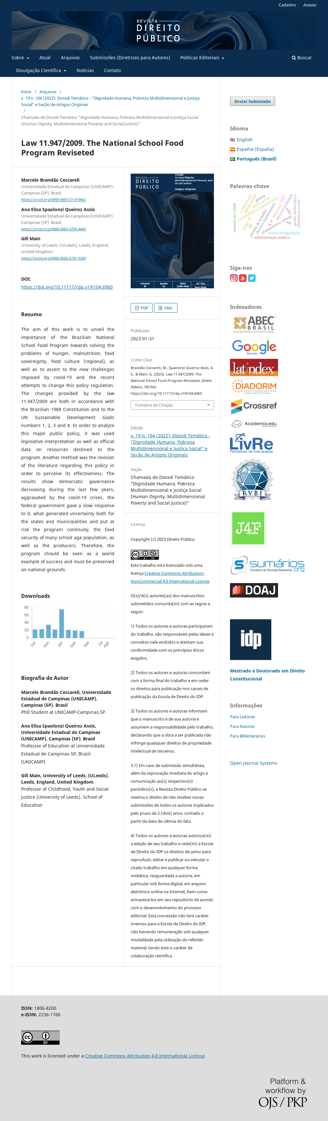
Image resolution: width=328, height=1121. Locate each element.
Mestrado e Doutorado (256, 671)
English (245, 139)
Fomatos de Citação (154, 405)
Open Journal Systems (253, 763)
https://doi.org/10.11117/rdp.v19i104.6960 (67, 287)
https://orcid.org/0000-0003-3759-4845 (53, 229)
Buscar (302, 57)
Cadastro (287, 5)
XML (168, 308)
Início (26, 92)
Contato (112, 70)
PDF (144, 308)
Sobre (18, 57)
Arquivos (70, 57)
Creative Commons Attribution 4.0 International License (145, 1056)
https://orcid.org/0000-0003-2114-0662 (53, 200)
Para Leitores (242, 717)
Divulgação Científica (39, 70)
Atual (45, 57)
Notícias (85, 70)
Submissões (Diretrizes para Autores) (130, 57)
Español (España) (255, 149)
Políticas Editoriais (200, 57)
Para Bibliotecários (247, 736)
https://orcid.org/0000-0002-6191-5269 (53, 258)
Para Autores (242, 726)
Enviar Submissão (252, 101)
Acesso (309, 5)
